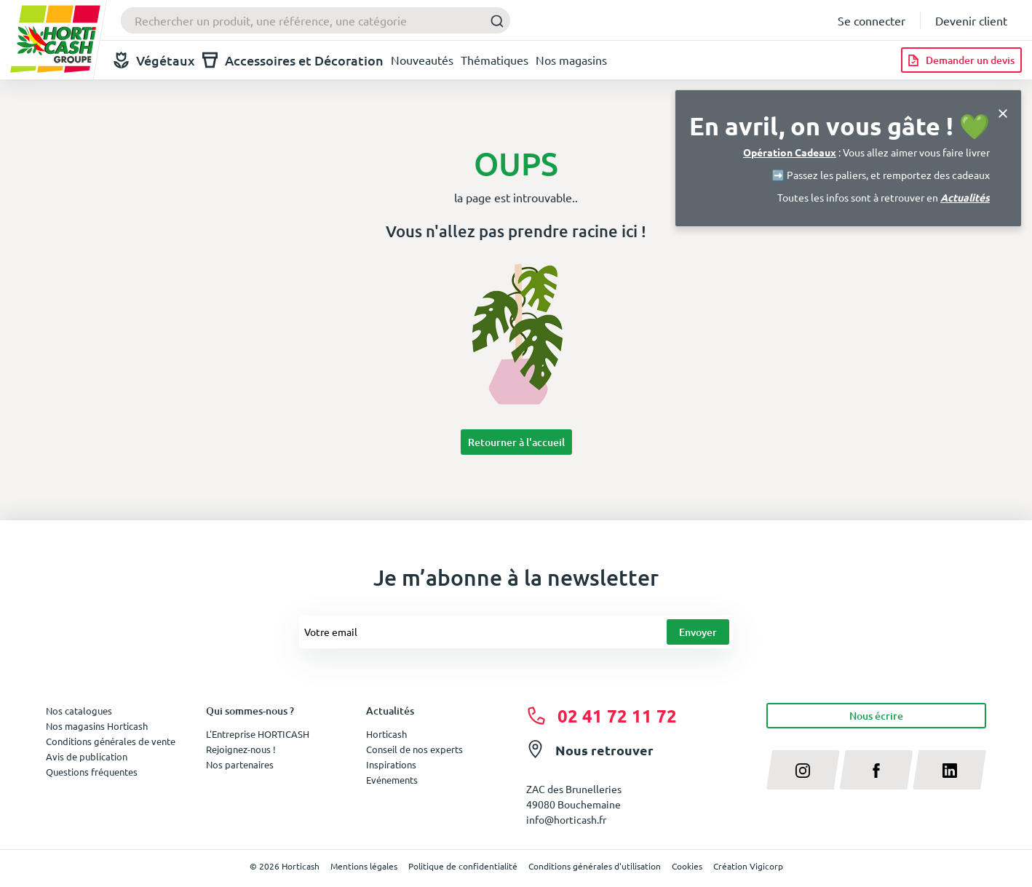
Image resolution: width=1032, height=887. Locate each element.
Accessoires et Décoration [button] (293, 60)
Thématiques (494, 59)
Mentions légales (363, 866)
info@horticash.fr (566, 819)
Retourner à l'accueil (516, 442)
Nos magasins (571, 59)
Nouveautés (422, 59)
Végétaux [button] (154, 60)
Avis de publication (86, 756)
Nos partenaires (240, 764)
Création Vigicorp (748, 866)
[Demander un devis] (961, 60)
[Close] (1003, 111)
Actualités (965, 197)
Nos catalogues (79, 710)
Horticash (386, 734)
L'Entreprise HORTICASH (257, 734)
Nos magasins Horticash (97, 726)
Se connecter (871, 20)
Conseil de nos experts (414, 749)
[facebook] (876, 769)
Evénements (392, 779)
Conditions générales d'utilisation (594, 866)
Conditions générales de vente (110, 741)
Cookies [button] (687, 866)
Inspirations (391, 764)
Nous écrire (876, 716)
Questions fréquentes (92, 771)
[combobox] (315, 20)
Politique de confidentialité (462, 866)
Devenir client (971, 20)
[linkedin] (949, 769)
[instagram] (803, 769)
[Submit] (493, 20)
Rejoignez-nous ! (241, 749)
